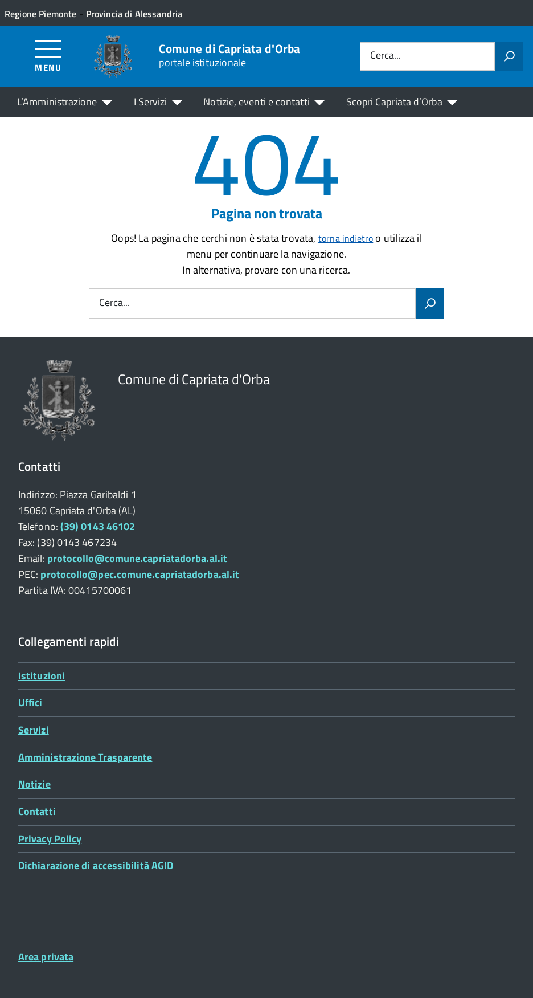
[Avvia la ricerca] (509, 56)
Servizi (33, 730)
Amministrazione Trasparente (85, 757)
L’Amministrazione (57, 101)
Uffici (30, 702)
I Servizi (150, 101)
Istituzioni (41, 675)
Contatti (37, 811)
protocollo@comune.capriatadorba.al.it (137, 558)
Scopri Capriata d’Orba (394, 101)
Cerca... (385, 56)
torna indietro (346, 238)
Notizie (34, 784)
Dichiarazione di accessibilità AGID (95, 865)
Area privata (45, 956)
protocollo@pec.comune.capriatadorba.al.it (139, 574)
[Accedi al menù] (48, 55)
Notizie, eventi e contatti (256, 101)
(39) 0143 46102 (97, 526)
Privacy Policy (49, 838)
